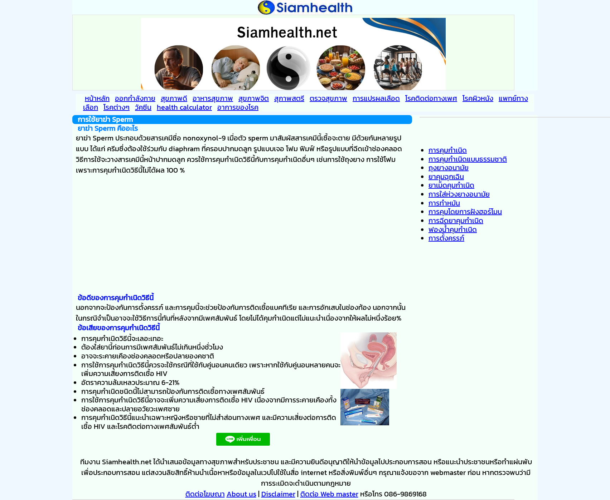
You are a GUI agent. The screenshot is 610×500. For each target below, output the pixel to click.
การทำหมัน (444, 203)
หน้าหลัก (97, 98)
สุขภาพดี (174, 98)
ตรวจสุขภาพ (328, 98)
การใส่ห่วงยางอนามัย (459, 194)
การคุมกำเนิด (448, 150)
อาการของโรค (237, 107)
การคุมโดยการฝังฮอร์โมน (465, 211)
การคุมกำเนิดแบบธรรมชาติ (468, 159)
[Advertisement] (242, 234)
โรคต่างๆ (116, 107)
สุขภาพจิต (253, 98)
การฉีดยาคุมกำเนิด (456, 220)
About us (241, 494)
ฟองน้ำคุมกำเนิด (453, 229)
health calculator (184, 107)
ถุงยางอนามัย (449, 167)
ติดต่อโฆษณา (205, 494)
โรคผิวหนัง (478, 98)
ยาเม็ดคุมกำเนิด (451, 185)
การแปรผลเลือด (376, 98)
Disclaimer (278, 494)
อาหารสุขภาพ (213, 98)
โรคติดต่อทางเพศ (431, 98)
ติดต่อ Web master (329, 494)
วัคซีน (143, 107)
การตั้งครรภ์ (446, 238)
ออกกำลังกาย (135, 98)
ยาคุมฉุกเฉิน (446, 176)
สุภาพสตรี (289, 98)
